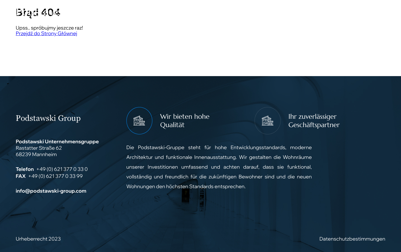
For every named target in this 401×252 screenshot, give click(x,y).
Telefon (25, 169)
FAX (21, 176)
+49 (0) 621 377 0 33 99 (55, 176)
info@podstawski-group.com (51, 191)
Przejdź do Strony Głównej (46, 33)
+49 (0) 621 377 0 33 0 (62, 169)
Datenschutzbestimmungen (352, 239)
